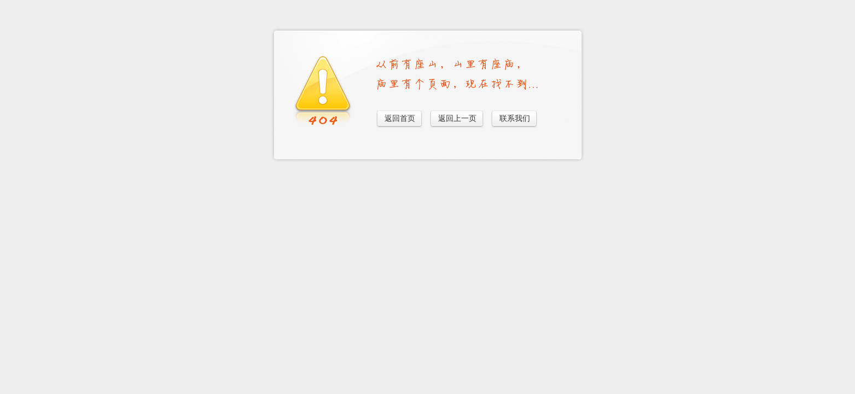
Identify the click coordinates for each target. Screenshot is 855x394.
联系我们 (514, 118)
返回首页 (400, 118)
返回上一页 (457, 118)
